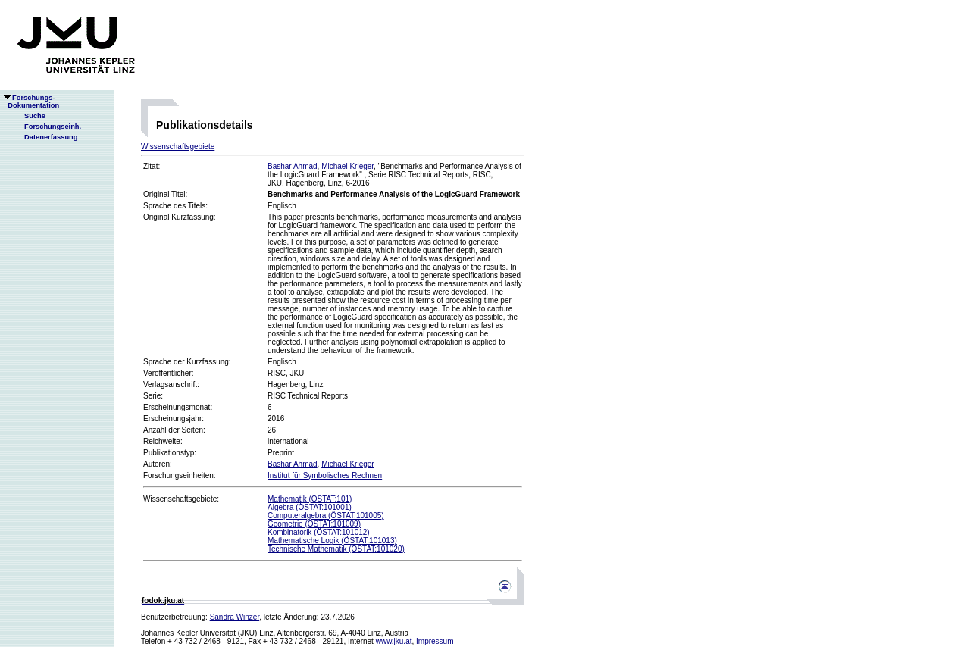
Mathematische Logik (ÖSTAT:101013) (332, 540)
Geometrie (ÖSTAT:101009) (314, 524)
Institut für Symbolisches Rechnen (325, 475)
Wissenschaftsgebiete (177, 146)
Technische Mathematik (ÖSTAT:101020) (336, 549)
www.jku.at (394, 641)
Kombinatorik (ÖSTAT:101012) (319, 532)
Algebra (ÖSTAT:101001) (310, 507)
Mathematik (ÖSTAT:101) (310, 499)
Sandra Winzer (235, 617)
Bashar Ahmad (293, 166)
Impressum (434, 641)
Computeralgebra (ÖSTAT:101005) (326, 515)
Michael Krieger (347, 166)
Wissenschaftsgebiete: (181, 499)
